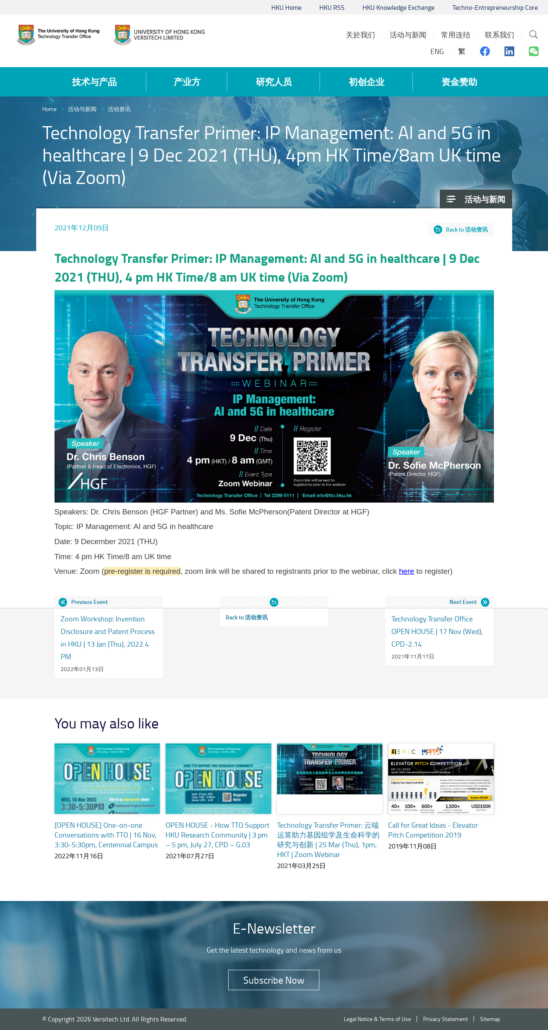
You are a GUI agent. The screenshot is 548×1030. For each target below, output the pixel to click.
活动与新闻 (82, 109)
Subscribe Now (273, 979)
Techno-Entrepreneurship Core (495, 7)
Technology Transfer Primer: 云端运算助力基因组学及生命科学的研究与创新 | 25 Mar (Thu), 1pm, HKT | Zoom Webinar (328, 839)
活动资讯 (119, 109)
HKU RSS (332, 7)
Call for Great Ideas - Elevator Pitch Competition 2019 (433, 830)
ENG (437, 51)
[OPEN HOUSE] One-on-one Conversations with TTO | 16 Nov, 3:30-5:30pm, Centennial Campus (106, 834)
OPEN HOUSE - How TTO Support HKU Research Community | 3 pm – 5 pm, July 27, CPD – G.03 (217, 834)
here (406, 571)
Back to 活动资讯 (467, 229)
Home (49, 109)
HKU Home (286, 7)
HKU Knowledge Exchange (398, 7)
